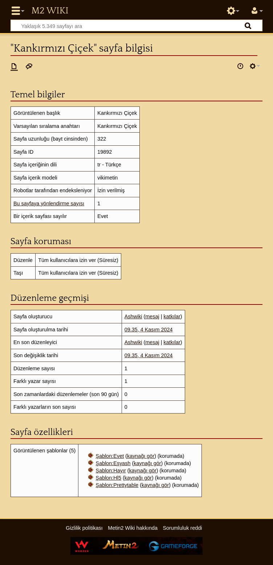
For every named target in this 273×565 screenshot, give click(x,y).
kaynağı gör (140, 456)
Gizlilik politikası (84, 528)
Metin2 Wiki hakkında (133, 528)
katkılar (171, 316)
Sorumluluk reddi (182, 528)
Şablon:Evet (110, 456)
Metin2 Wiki (49, 11)
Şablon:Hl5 (108, 478)
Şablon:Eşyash (113, 463)
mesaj (152, 316)
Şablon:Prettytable (117, 485)
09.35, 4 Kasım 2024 (149, 329)
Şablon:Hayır (111, 470)
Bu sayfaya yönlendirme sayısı (48, 203)
